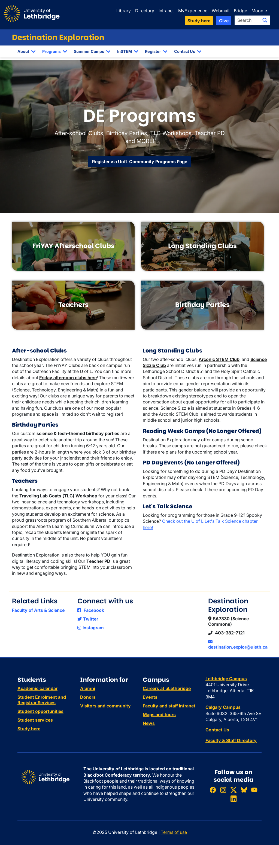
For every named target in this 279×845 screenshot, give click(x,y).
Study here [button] (198, 20)
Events (150, 697)
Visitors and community (105, 706)
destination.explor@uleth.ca (238, 644)
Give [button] (224, 20)
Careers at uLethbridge (167, 688)
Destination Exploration (58, 37)
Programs (51, 51)
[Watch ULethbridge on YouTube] (254, 789)
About (23, 51)
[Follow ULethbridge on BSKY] (243, 789)
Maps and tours (159, 714)
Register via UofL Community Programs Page (139, 161)
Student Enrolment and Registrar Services (41, 699)
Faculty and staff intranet (169, 706)
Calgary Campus (223, 707)
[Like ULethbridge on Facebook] (212, 789)
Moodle (259, 10)
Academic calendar (37, 688)
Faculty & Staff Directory (231, 740)
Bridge (240, 10)
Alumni (87, 688)
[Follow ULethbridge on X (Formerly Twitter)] (233, 789)
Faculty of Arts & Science (38, 610)
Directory (144, 10)
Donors (88, 697)
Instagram (90, 627)
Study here (28, 728)
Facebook (90, 610)
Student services (35, 720)
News (149, 723)
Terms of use (174, 832)
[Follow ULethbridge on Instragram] (223, 789)
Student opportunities (40, 711)
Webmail (220, 10)
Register (153, 51)
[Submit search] (264, 20)
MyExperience (192, 10)
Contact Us (184, 51)
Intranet (166, 10)
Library (123, 10)
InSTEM (124, 51)
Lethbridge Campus (226, 678)
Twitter (87, 619)
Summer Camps (89, 51)
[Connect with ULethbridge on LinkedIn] (233, 798)
